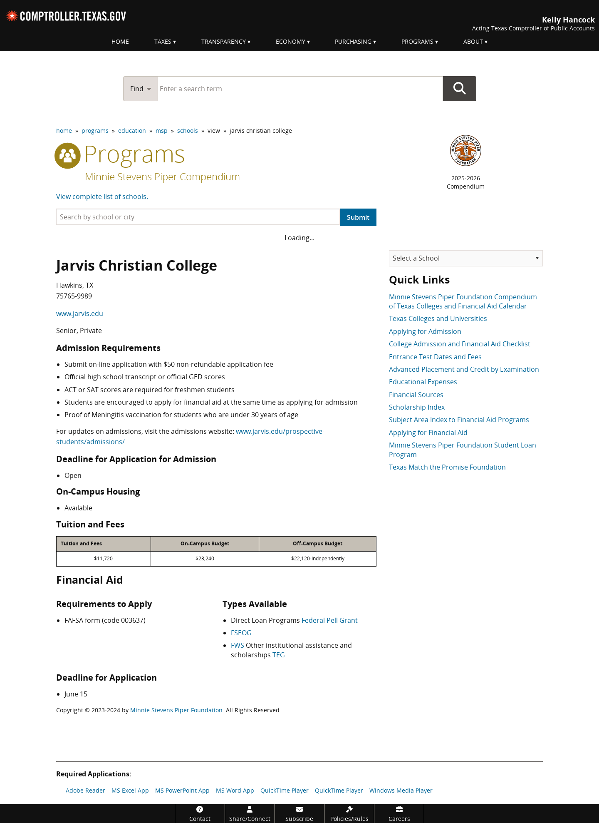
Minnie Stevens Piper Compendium (162, 176)
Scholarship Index (417, 407)
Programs (417, 41)
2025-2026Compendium (466, 182)
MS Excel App (130, 790)
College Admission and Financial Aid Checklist (459, 343)
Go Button (459, 88)
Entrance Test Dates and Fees (435, 356)
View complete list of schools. (102, 196)
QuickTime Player (284, 790)
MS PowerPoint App (182, 790)
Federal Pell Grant (330, 620)
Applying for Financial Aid (428, 432)
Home (120, 41)
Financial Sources (416, 394)
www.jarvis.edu (79, 313)
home (64, 130)
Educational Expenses (423, 381)
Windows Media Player (401, 790)
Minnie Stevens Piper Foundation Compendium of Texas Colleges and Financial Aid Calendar (463, 301)
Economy (290, 41)
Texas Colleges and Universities (438, 318)
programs (95, 130)
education (132, 130)
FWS (237, 645)
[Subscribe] (299, 813)
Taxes (162, 41)
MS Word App (235, 790)
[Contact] (200, 813)
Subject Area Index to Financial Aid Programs (459, 419)
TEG (278, 654)
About (473, 41)
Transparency (223, 41)
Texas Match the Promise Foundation (447, 467)
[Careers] (399, 813)
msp (162, 130)
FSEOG (241, 632)
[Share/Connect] (250, 813)
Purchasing (353, 41)
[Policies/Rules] (349, 813)
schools (187, 130)
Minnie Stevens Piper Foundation (176, 710)
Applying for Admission (425, 331)
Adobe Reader (85, 790)
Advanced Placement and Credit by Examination (464, 369)
